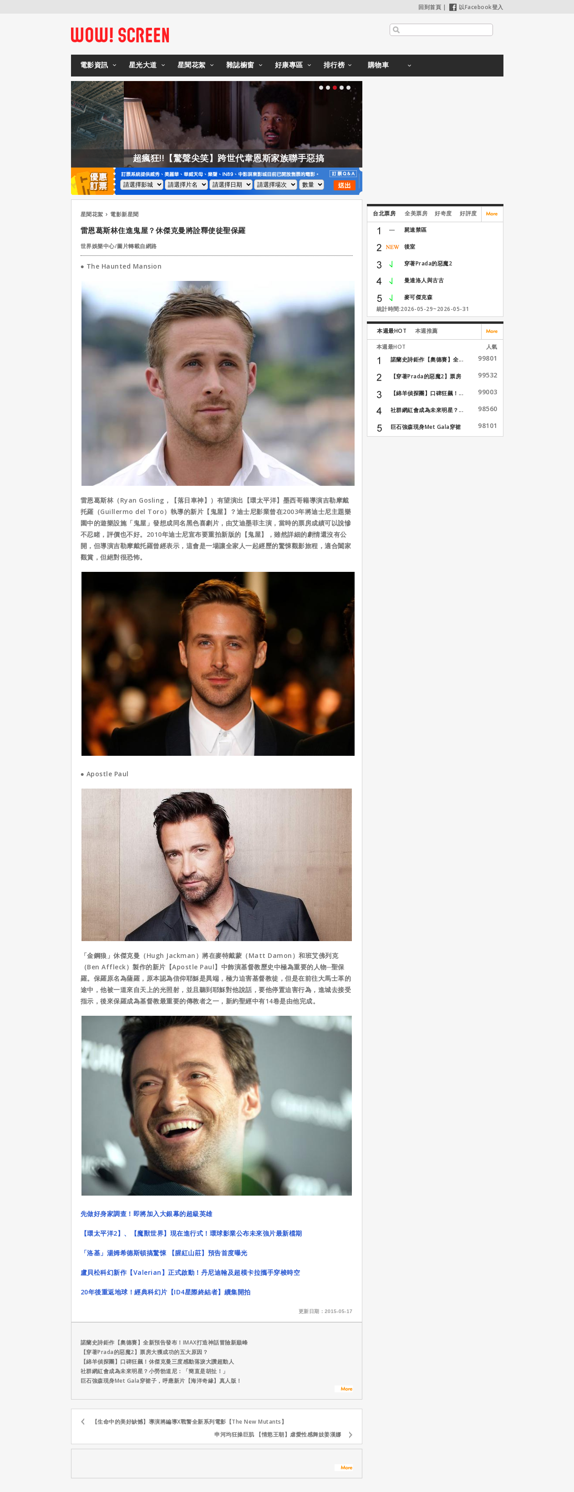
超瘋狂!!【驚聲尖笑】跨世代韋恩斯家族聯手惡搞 (246, 158)
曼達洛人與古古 (424, 280)
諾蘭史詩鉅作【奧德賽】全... (427, 359)
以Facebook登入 (476, 7)
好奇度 (443, 213)
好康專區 (289, 64)
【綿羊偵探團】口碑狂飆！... (427, 393)
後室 (410, 246)
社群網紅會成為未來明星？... (427, 410)
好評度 (468, 213)
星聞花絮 (192, 64)
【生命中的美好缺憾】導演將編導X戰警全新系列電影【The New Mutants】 (189, 1422)
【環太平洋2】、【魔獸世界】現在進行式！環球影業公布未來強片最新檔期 (191, 1233)
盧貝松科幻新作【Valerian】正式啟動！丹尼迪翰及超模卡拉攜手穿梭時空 (190, 1272)
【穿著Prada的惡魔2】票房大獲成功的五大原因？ (144, 1352)
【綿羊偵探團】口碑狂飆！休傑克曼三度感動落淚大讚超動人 (157, 1361)
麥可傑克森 (418, 297)
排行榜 (334, 64)
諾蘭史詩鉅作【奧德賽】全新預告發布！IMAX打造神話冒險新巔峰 (164, 1342)
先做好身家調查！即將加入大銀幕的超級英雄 (147, 1213)
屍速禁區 (415, 230)
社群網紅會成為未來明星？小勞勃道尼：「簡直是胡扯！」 (155, 1371)
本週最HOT (391, 331)
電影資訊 (94, 64)
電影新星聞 (124, 214)
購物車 (378, 64)
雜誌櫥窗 (240, 64)
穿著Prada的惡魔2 (428, 263)
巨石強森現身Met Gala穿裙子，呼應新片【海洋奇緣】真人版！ (161, 1381)
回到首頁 (429, 7)
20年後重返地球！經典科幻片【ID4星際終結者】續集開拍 (166, 1292)
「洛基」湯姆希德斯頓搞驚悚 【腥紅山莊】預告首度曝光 (164, 1252)
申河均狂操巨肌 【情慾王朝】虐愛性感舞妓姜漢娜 (277, 1434)
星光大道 (143, 64)
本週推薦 (426, 331)
